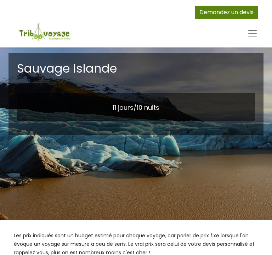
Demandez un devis (226, 12)
